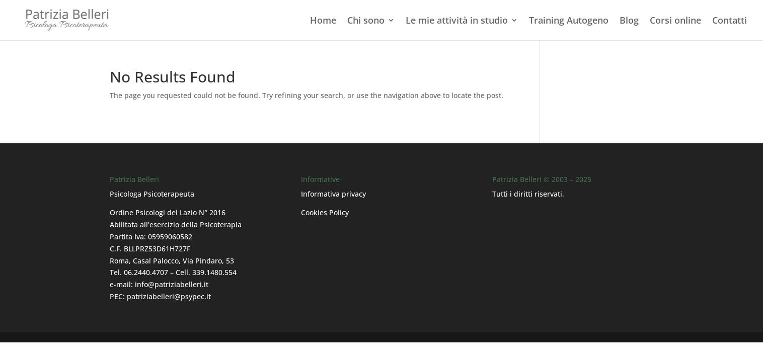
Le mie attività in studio (457, 21)
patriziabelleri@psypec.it (169, 296)
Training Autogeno (568, 21)
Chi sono (366, 21)
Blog (629, 21)
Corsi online (675, 21)
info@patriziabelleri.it (171, 284)
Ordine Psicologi (137, 212)
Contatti (729, 21)
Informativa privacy (333, 194)
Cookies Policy (325, 212)
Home (323, 21)
